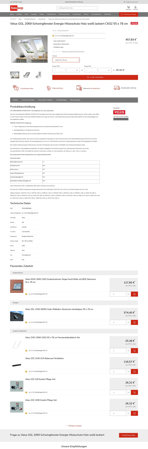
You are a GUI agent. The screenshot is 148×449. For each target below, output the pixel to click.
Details (15, 100)
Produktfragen (61, 100)
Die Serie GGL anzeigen (121, 119)
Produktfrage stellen (26, 88)
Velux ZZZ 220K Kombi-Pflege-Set (41, 400)
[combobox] (77, 8)
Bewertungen (75, 100)
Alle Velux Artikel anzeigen (120, 116)
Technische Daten (28, 100)
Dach (20, 19)
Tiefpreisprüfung (57, 88)
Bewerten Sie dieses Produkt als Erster (73, 51)
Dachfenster (41, 19)
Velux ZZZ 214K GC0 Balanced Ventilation (44, 358)
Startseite (13, 19)
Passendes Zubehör (45, 100)
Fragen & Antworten (132, 2)
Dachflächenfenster (30, 19)
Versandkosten (95, 88)
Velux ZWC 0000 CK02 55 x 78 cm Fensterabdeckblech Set (52, 337)
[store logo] (19, 8)
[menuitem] (12, 14)
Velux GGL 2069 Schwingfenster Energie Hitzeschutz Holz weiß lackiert (68, 19)
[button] (13, 49)
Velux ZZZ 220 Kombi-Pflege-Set (40, 379)
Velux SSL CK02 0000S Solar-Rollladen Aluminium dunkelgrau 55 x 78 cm (59, 309)
